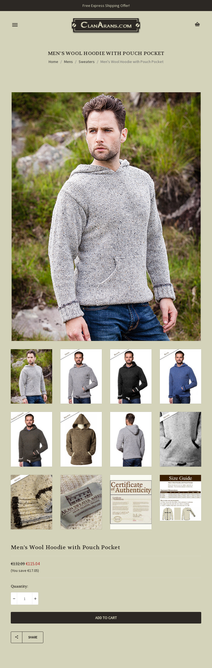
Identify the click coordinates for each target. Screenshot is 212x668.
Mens (68, 61)
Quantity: (19, 586)
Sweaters (87, 61)
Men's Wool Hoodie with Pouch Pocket (131, 61)
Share (24, 637)
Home (53, 61)
